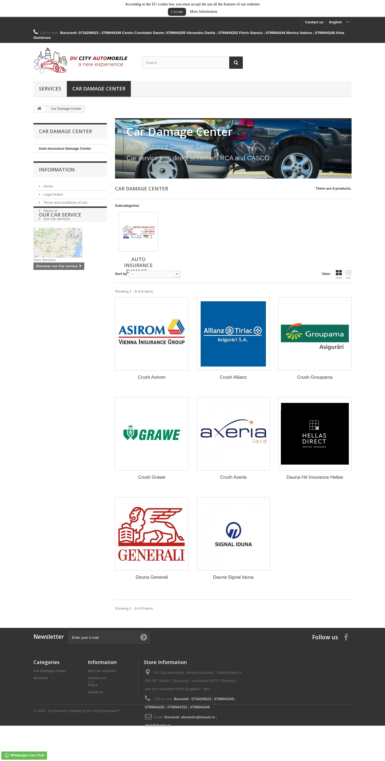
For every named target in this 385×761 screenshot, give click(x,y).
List (348, 274)
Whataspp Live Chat (24, 755)
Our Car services (56, 221)
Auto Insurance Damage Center (65, 148)
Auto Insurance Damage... (138, 265)
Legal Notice (52, 197)
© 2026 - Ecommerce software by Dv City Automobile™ (76, 746)
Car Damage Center (98, 88)
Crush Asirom (152, 377)
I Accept (177, 12)
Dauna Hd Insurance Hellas (315, 477)
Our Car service (60, 242)
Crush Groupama (315, 377)
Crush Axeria (233, 477)
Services (50, 88)
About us (49, 213)
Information (57, 174)
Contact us (314, 22)
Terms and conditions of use (64, 205)
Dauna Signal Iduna (233, 577)
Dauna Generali (151, 577)
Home (47, 189)
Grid (339, 274)
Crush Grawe (151, 477)
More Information (203, 12)
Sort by (121, 274)
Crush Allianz (233, 377)
